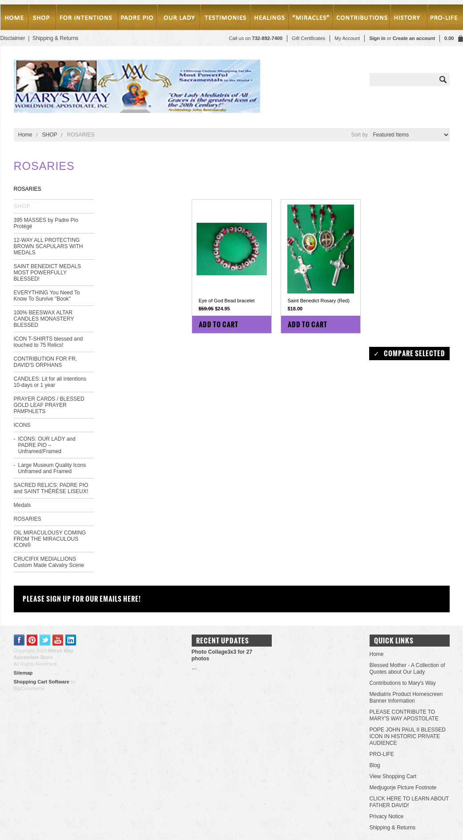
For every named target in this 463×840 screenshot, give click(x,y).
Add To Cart (218, 324)
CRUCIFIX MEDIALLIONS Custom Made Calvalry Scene (49, 562)
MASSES (86, 18)
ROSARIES (27, 519)
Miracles (312, 18)
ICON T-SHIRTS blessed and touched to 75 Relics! (48, 342)
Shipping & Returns (55, 38)
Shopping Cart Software (41, 681)
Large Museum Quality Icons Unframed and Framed (52, 468)
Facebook (19, 640)
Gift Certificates (308, 38)
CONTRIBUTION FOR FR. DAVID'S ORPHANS (45, 362)
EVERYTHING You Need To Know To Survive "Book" (47, 295)
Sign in (377, 38)
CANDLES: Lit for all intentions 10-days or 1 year (50, 382)
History (407, 18)
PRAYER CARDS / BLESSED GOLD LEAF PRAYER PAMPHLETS (49, 405)
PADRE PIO (137, 18)
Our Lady (178, 18)
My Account (347, 38)
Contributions (362, 18)
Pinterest (32, 640)
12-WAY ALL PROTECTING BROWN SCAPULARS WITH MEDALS (48, 246)
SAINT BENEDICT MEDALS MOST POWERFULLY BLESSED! (47, 272)
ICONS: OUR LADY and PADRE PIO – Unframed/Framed (47, 445)
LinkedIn (70, 640)
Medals (22, 505)
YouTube (58, 640)
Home (14, 18)
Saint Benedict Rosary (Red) (319, 300)
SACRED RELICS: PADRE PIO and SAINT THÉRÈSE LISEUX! (51, 488)
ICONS (22, 425)
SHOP (42, 18)
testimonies (225, 18)
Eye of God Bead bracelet (227, 300)
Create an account (414, 38)
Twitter (45, 640)
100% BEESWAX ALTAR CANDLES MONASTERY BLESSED (44, 318)
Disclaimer (12, 38)
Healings (271, 18)
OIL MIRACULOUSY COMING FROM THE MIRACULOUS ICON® (50, 539)
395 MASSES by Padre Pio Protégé (46, 223)
